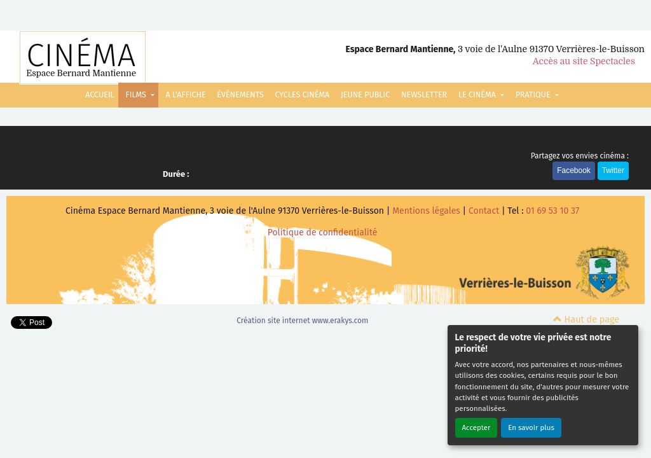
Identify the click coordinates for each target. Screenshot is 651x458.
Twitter (613, 170)
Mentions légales (426, 210)
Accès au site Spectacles (584, 61)
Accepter (476, 427)
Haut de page (586, 319)
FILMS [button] (137, 94)
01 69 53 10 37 (552, 210)
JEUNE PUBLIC (365, 94)
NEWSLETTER (424, 94)
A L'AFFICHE (186, 94)
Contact (484, 210)
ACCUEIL (99, 94)
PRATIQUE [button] (534, 94)
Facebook (574, 170)
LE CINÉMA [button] (478, 94)
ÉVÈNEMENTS (240, 94)
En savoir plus (531, 427)
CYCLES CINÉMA (302, 94)
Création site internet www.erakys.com (302, 320)
